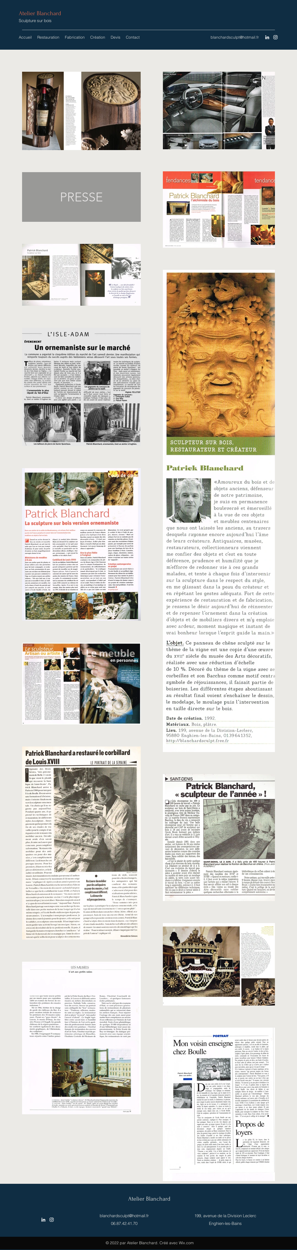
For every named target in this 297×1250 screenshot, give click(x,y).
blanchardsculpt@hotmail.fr (235, 37)
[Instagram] (275, 37)
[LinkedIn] (267, 37)
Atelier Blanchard (40, 13)
